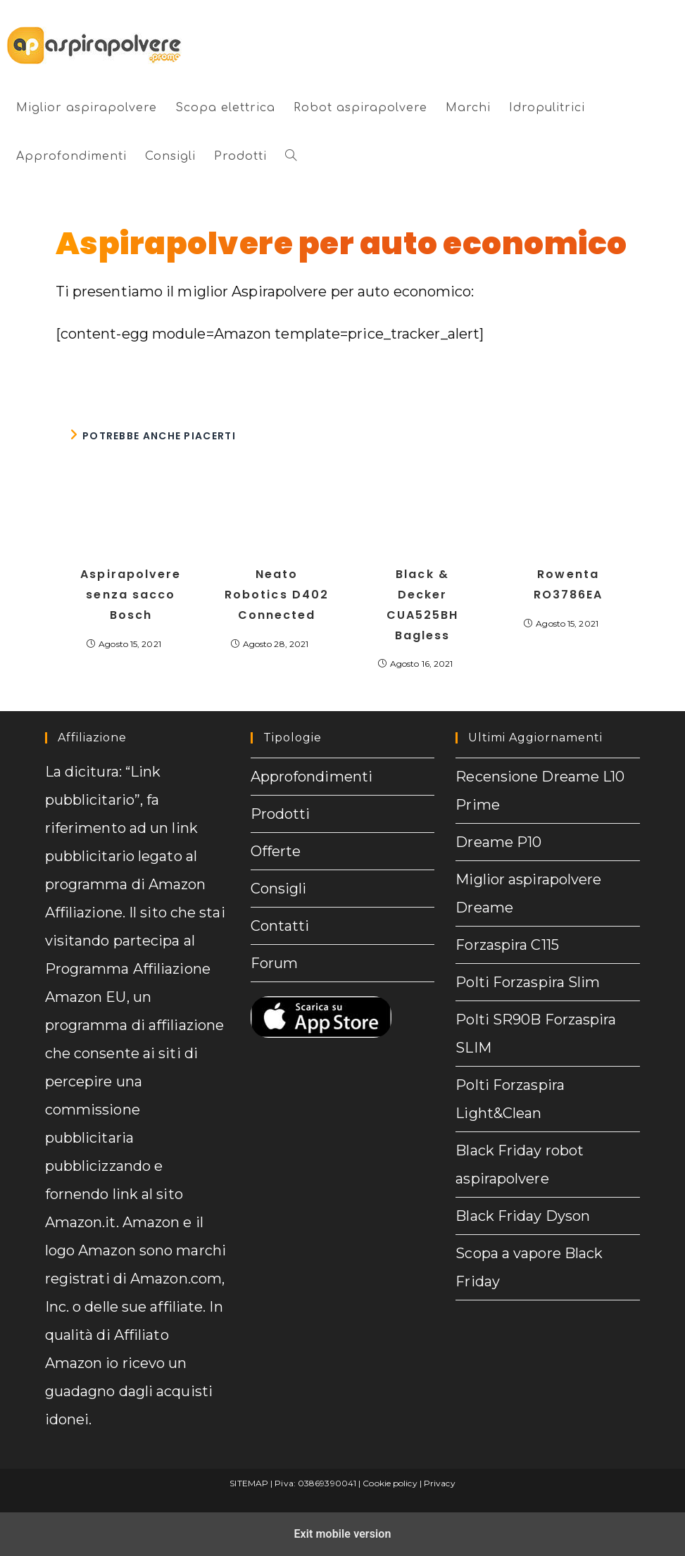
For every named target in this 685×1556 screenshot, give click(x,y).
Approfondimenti (312, 776)
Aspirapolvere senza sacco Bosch (130, 594)
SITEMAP (249, 1483)
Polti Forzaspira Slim (527, 982)
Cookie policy (390, 1483)
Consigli (279, 888)
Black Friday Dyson (522, 1215)
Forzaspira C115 (507, 944)
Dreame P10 (498, 842)
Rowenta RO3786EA (568, 584)
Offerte (276, 851)
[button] (291, 156)
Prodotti (280, 813)
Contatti (280, 925)
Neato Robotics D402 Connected (277, 594)
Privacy (439, 1483)
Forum (274, 963)
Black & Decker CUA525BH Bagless (423, 604)
